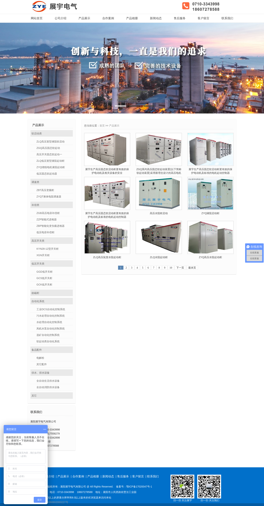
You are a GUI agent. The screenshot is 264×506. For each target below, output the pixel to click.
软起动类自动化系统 (48, 341)
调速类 (35, 182)
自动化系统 (38, 301)
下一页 (180, 267)
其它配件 (41, 364)
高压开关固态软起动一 (49, 154)
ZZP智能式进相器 (46, 219)
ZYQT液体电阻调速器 (48, 196)
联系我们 (227, 18)
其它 (34, 395)
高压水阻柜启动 (159, 213)
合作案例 (108, 18)
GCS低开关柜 (44, 278)
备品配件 (37, 349)
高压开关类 (38, 240)
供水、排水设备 (41, 372)
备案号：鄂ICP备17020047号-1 (134, 486)
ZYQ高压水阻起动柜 (210, 257)
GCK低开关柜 (44, 284)
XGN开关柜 (43, 255)
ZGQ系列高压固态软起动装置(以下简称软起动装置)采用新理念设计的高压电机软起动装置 (158, 173)
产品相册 (132, 18)
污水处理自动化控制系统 (50, 315)
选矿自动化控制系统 (48, 334)
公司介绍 (60, 18)
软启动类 (37, 133)
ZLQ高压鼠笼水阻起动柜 (107, 257)
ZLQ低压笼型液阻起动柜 (50, 160)
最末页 (192, 267)
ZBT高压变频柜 (45, 190)
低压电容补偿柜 (45, 232)
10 (171, 267)
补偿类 (35, 204)
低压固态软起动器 (46, 173)
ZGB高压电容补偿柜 (48, 213)
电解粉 (40, 357)
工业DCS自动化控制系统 (50, 309)
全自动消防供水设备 (48, 387)
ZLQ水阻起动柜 (159, 257)
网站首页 (37, 18)
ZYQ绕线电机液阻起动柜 (50, 167)
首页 (102, 125)
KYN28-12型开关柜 (47, 248)
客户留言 (203, 18)
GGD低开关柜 (44, 271)
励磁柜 (35, 293)
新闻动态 (156, 18)
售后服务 (180, 18)
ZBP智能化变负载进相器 (50, 225)
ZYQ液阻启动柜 (210, 213)
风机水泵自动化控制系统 (50, 328)
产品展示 (84, 18)
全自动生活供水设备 (48, 380)
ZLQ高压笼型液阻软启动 (50, 141)
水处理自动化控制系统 (49, 322)
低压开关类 (38, 263)
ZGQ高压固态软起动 (48, 147)
